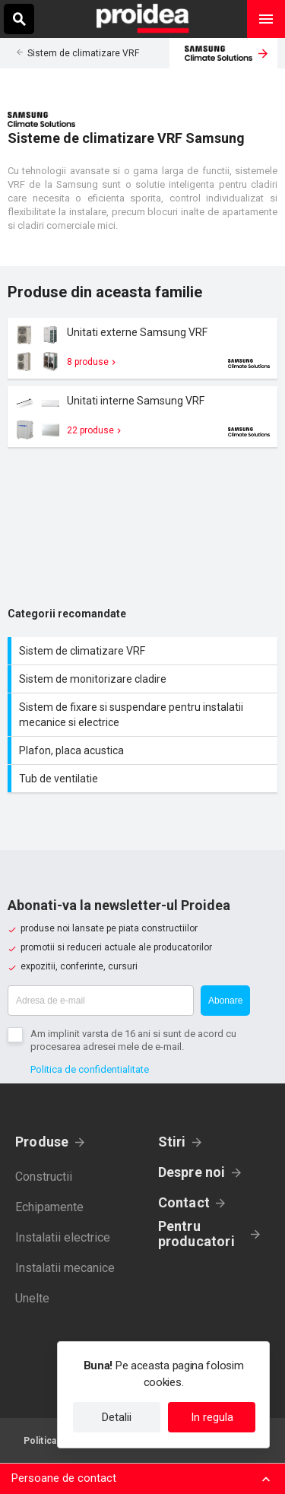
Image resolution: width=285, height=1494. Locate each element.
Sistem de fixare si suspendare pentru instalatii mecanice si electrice (144, 714)
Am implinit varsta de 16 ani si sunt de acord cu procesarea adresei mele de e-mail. (133, 1040)
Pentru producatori (196, 1234)
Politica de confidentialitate (89, 1069)
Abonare (225, 1000)
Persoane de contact (63, 1478)
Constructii (43, 1176)
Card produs (142, 348)
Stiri (172, 1142)
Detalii (116, 1417)
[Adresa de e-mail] (101, 1000)
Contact (184, 1202)
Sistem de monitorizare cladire (144, 679)
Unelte (32, 1298)
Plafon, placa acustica (144, 750)
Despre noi (192, 1172)
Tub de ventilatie (144, 778)
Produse (42, 1142)
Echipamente (49, 1207)
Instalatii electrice (62, 1237)
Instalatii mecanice (65, 1268)
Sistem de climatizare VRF (83, 53)
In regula (212, 1417)
